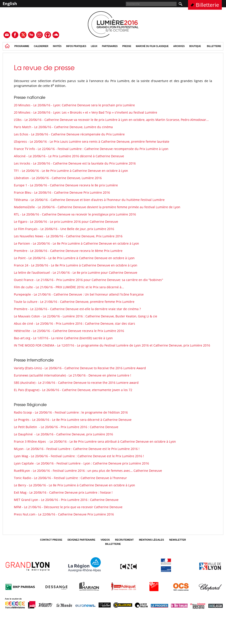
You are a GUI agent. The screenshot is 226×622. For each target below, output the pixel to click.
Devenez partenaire (81, 539)
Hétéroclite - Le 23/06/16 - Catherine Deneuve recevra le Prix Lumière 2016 (69, 331)
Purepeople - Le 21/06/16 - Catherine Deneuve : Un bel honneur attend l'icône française (79, 294)
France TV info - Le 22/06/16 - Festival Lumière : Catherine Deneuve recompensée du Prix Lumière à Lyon (91, 149)
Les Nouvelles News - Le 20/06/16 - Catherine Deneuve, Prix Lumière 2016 (68, 236)
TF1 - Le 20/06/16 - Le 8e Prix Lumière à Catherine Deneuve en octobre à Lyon (71, 171)
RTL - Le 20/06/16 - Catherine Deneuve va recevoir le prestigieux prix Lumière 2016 (75, 214)
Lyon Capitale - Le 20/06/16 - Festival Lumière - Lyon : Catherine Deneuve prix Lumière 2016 (81, 463)
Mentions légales (151, 539)
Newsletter (177, 539)
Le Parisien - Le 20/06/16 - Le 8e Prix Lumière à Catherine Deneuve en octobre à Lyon (76, 243)
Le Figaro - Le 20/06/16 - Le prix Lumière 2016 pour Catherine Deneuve (66, 221)
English (10, 3)
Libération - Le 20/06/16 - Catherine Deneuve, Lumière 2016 (58, 178)
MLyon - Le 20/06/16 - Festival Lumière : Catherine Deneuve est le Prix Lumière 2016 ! (76, 449)
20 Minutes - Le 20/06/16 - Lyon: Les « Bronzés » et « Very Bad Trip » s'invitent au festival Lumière (85, 112)
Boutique (195, 46)
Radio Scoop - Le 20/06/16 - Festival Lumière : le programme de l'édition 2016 (71, 412)
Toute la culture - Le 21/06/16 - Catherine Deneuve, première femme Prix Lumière (74, 302)
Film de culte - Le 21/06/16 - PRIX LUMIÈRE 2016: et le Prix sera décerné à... (69, 287)
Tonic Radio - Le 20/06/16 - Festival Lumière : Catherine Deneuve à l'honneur (70, 478)
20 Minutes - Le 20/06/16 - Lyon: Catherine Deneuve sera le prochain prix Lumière (74, 105)
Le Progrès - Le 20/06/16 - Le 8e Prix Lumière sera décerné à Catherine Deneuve (73, 420)
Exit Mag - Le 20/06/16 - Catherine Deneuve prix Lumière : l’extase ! (63, 492)
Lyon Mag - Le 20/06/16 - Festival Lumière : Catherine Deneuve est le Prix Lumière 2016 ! (79, 456)
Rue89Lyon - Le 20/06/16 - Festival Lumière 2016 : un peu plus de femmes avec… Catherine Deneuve (88, 470)
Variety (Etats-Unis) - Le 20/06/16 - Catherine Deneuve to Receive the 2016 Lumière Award (80, 368)
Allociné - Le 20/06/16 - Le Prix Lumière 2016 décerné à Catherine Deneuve (69, 156)
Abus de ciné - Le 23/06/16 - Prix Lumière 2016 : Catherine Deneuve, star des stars (74, 323)
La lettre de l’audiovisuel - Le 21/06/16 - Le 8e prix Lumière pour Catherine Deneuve (75, 272)
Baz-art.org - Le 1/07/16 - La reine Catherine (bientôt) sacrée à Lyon (63, 338)
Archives (179, 46)
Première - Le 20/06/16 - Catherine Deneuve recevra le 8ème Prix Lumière (68, 251)
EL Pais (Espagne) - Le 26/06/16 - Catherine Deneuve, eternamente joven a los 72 (73, 390)
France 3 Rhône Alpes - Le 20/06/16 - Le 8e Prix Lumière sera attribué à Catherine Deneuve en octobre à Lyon (95, 441)
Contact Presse (51, 539)
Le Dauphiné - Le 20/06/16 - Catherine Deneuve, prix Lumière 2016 (63, 434)
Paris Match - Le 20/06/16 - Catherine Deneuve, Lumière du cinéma (63, 127)
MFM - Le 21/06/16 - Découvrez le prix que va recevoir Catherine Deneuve (68, 507)
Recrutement (124, 539)
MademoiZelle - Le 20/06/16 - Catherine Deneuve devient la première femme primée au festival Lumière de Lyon (97, 207)
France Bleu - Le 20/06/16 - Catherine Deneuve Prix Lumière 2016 (62, 192)
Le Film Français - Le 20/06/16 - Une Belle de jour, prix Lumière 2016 (64, 229)
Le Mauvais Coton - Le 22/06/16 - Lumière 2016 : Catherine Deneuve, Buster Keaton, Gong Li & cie (85, 316)
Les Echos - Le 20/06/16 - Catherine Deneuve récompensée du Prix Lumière (69, 134)
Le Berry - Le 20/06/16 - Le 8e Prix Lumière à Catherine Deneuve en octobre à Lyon (74, 485)
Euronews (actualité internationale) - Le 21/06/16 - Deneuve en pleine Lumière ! (72, 375)
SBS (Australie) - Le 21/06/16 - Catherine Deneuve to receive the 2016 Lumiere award (76, 382)
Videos (105, 539)
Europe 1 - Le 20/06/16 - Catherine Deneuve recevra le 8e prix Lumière (66, 185)
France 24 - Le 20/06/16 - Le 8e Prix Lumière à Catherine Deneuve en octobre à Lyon (75, 265)
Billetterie (207, 4)
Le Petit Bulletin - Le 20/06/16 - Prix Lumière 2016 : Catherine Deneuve (66, 427)
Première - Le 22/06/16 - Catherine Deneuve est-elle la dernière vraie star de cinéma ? (77, 309)
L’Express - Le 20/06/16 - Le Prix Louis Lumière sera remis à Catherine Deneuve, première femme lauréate (91, 141)
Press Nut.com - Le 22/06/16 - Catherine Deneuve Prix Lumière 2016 (64, 514)
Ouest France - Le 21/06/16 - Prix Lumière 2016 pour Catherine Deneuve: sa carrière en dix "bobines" (88, 280)
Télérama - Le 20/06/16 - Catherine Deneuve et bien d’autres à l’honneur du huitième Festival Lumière (89, 200)
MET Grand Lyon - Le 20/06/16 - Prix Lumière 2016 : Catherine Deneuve (66, 500)
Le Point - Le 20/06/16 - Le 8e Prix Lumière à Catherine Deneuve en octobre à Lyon (74, 258)
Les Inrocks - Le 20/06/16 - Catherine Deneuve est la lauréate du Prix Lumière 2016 (75, 163)
